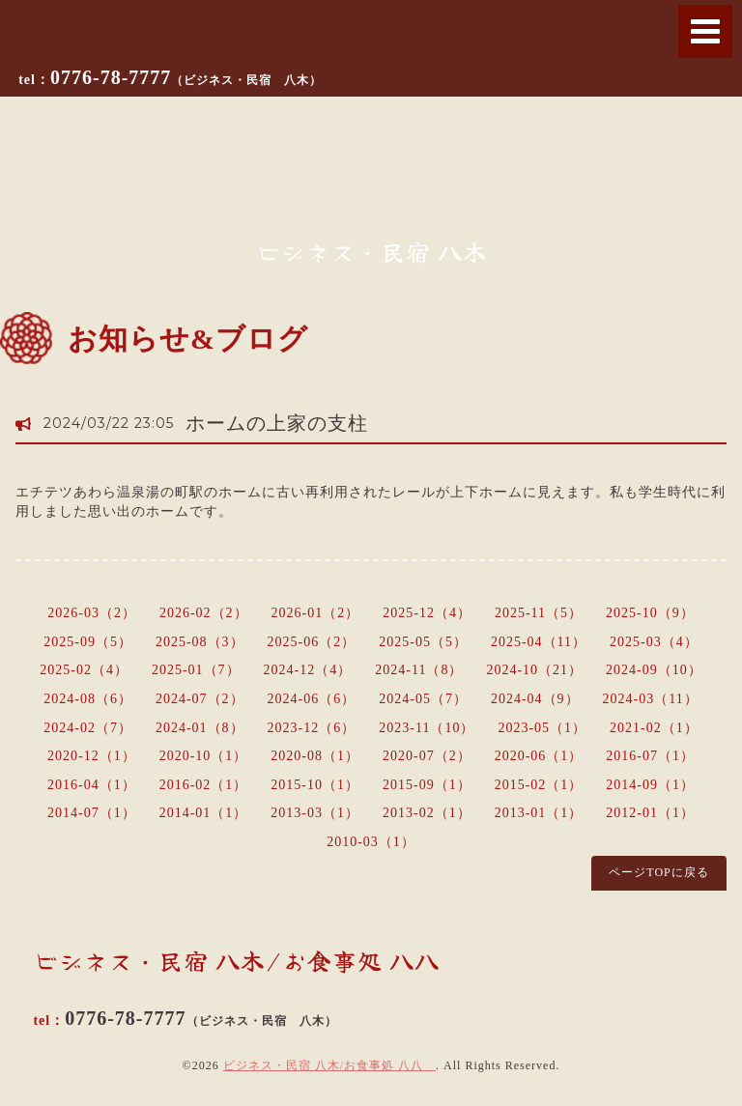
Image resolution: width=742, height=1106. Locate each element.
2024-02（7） (87, 728)
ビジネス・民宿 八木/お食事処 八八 (329, 1065)
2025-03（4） (654, 642)
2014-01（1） (203, 813)
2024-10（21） (534, 670)
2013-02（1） (427, 813)
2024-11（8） (419, 670)
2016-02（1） (203, 785)
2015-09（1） (427, 785)
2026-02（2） (203, 613)
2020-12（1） (91, 756)
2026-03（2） (91, 613)
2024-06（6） (312, 699)
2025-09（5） (87, 642)
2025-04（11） (538, 642)
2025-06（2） (312, 642)
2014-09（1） (650, 785)
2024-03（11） (651, 699)
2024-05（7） (423, 699)
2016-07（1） (650, 756)
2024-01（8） (200, 728)
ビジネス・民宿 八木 (371, 251)
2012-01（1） (650, 813)
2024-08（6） (87, 699)
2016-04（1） (91, 785)
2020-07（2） (427, 756)
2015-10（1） (315, 785)
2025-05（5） (423, 642)
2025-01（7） (196, 670)
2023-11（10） (426, 728)
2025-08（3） (200, 642)
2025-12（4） (427, 613)
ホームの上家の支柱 (277, 423)
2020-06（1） (539, 756)
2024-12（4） (308, 670)
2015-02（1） (539, 785)
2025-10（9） (650, 613)
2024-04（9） (535, 699)
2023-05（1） (542, 728)
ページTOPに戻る (658, 872)
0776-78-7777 (186, 77)
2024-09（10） (654, 670)
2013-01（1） (539, 813)
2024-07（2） (200, 699)
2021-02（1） (654, 728)
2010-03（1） (371, 842)
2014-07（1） (91, 813)
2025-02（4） (84, 670)
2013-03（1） (315, 813)
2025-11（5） (539, 613)
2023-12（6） (312, 728)
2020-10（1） (203, 756)
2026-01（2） (315, 613)
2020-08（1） (315, 756)
